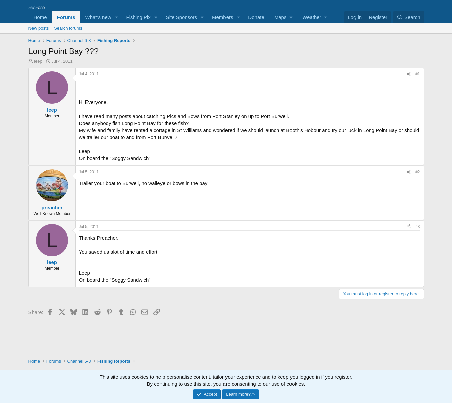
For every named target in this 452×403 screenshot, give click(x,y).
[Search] (408, 17)
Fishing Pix (138, 17)
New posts (38, 28)
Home (40, 17)
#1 (417, 74)
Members (222, 17)
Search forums (68, 28)
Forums (66, 17)
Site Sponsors (181, 17)
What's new (98, 17)
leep (38, 61)
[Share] (408, 74)
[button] (116, 17)
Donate (256, 17)
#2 (417, 172)
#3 (417, 226)
